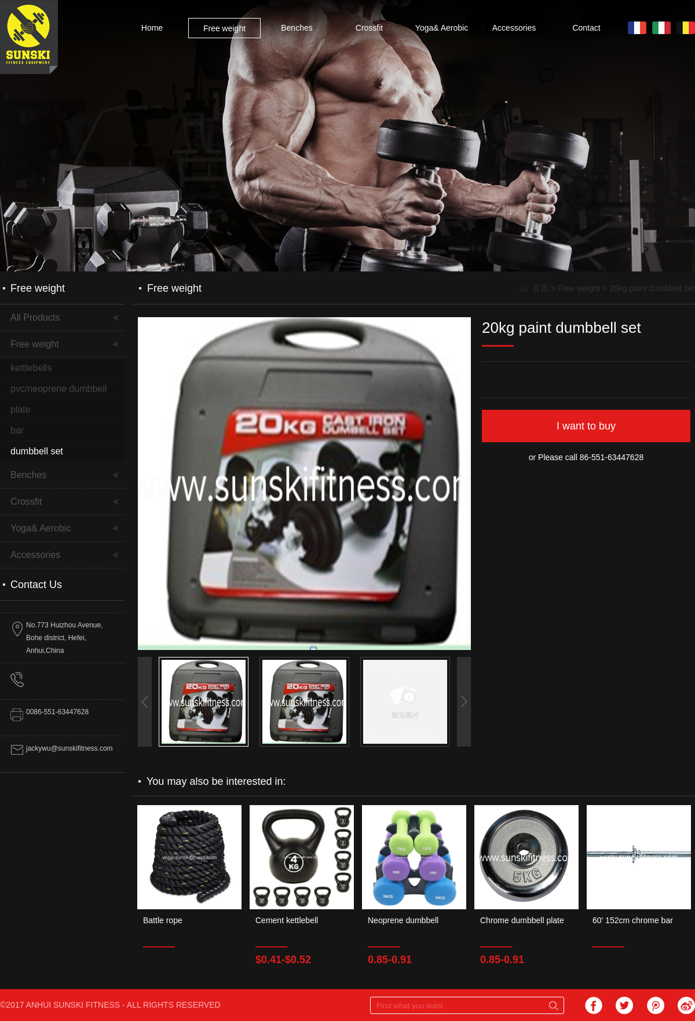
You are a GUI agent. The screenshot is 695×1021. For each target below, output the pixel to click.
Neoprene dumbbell (403, 920)
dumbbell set (36, 451)
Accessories (514, 27)
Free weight (224, 28)
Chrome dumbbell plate (522, 920)
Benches (296, 27)
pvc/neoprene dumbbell (58, 389)
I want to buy (586, 426)
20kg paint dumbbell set (652, 288)
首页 (540, 288)
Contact (586, 27)
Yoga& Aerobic (441, 27)
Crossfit (369, 27)
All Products (35, 317)
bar (17, 430)
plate (20, 409)
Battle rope (162, 920)
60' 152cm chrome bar (632, 920)
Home (152, 27)
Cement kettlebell (286, 920)
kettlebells (31, 368)
